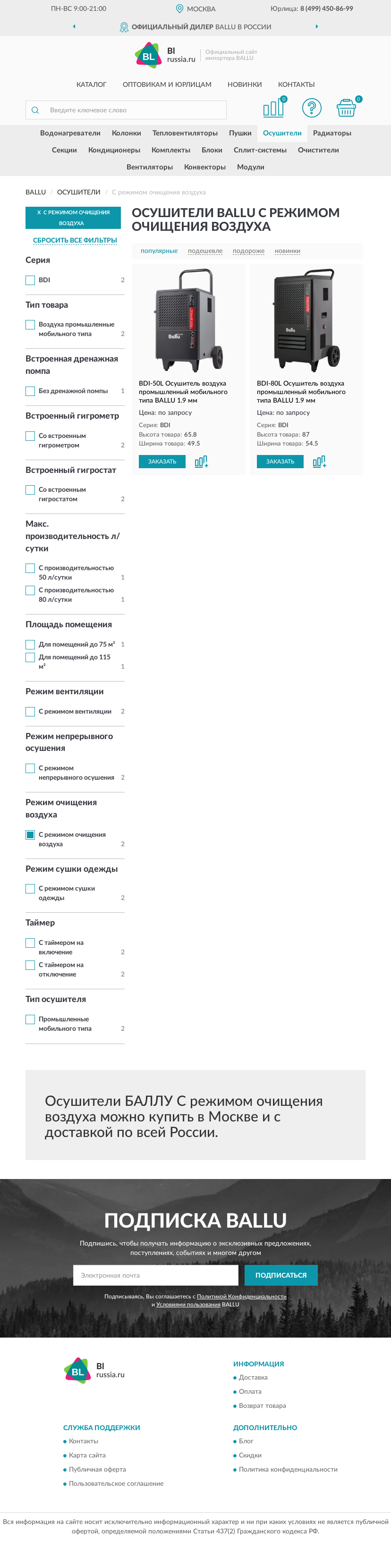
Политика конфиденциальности (288, 1470)
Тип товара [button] (47, 305)
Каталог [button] (91, 85)
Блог (246, 1442)
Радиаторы (332, 133)
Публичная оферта (97, 1470)
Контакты (296, 85)
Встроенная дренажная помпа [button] (72, 365)
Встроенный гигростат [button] (71, 470)
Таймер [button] (40, 923)
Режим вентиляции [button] (65, 692)
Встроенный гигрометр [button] (72, 416)
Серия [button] (38, 260)
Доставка (253, 1377)
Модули (250, 167)
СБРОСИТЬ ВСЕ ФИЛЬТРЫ (75, 240)
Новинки (245, 85)
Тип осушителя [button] (56, 999)
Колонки (126, 133)
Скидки (250, 1456)
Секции (64, 150)
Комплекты (171, 150)
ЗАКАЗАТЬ (162, 461)
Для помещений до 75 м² (77, 644)
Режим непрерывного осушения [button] (69, 743)
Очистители (318, 150)
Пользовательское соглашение (116, 1484)
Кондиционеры (114, 150)
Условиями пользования (188, 1304)
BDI (44, 280)
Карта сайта (87, 1456)
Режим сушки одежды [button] (72, 869)
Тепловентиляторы (185, 133)
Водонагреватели (70, 133)
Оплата (250, 1392)
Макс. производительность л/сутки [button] (73, 536)
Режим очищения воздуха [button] (61, 809)
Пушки (240, 133)
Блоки (212, 150)
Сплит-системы (260, 150)
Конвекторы (205, 167)
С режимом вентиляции (75, 711)
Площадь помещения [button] (69, 625)
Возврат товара (262, 1406)
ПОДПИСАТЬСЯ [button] (281, 1275)
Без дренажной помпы (73, 391)
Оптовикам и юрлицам (167, 85)
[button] (312, 108)
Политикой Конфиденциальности (242, 1296)
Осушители (282, 133)
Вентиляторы (150, 167)
